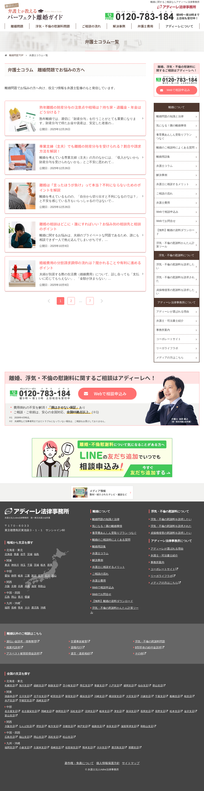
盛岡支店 (129, 685)
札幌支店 (10, 685)
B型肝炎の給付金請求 (148, 647)
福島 (36, 554)
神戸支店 (82, 726)
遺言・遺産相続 (80, 653)
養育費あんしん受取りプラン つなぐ (174, 136)
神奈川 (15, 564)
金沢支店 (189, 711)
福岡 (7, 607)
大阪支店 (10, 726)
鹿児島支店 (117, 747)
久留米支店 (40, 747)
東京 (7, 564)
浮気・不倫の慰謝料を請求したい (175, 266)
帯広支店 (85, 685)
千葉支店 (160, 696)
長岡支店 (145, 711)
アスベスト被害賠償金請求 (22, 653)
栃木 (43, 564)
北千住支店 (40, 696)
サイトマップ (131, 763)
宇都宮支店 (25, 700)
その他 (139, 653)
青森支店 (99, 685)
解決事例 (119, 26)
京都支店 (68, 726)
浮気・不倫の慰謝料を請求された (175, 279)
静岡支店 (61, 711)
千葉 (29, 564)
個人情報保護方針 (108, 763)
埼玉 (23, 564)
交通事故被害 (79, 641)
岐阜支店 (104, 711)
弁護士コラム (164, 165)
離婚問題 (17, 26)
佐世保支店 (71, 747)
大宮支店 (131, 696)
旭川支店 (24, 685)
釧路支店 (53, 685)
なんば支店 (25, 726)
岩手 (23, 554)
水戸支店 (10, 700)
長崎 (13, 607)
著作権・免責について (79, 763)
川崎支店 (99, 696)
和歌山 (42, 586)
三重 (27, 575)
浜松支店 (75, 711)
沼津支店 (90, 711)
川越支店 (145, 696)
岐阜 (20, 575)
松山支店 (68, 736)
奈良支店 (111, 726)
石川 (47, 575)
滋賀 (33, 586)
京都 (13, 586)
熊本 (20, 607)
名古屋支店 (11, 711)
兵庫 (20, 586)
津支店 (118, 711)
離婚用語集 (163, 156)
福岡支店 (10, 747)
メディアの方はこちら (170, 357)
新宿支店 (70, 696)
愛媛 (27, 596)
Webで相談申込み (178, 90)
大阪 (7, 586)
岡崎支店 (46, 711)
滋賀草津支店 (128, 726)
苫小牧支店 (69, 685)
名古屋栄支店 (29, 711)
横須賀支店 (115, 696)
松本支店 (175, 711)
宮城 (29, 554)
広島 (7, 596)
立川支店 (24, 696)
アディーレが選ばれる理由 (172, 311)
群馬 (49, 564)
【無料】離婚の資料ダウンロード (175, 232)
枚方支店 (53, 726)
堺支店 (40, 726)
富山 (54, 575)
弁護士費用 (145, 26)
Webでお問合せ (166, 220)
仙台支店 (143, 685)
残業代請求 (13, 647)
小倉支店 (24, 747)
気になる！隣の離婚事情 (171, 125)
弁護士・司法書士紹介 (170, 320)
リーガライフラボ (167, 348)
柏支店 (188, 696)
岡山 (13, 596)
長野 (40, 575)
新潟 (33, 575)
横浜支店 (85, 696)
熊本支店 (87, 747)
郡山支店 (158, 685)
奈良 (27, 586)
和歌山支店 (146, 726)
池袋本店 (10, 696)
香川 (20, 596)
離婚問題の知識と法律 (170, 116)
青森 (16, 554)
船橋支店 (175, 696)
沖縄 (43, 607)
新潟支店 (131, 711)
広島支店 (10, 736)
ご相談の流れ (91, 26)
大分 (27, 607)
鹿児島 (35, 607)
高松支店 (53, 736)
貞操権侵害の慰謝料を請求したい (175, 291)
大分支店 (102, 747)
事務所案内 (163, 329)
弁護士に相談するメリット (172, 184)
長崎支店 (56, 747)
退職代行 (76, 647)
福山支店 (24, 736)
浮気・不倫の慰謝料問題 (52, 26)
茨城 (36, 564)
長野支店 (160, 711)
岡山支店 (39, 736)
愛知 (7, 575)
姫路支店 (97, 726)
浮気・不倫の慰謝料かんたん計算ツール (175, 244)
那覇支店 (134, 747)
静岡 (13, 575)
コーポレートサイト (168, 339)
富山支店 (10, 715)
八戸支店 (114, 685)
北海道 (8, 554)
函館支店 (39, 685)
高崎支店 (41, 700)
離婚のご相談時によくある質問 (175, 147)
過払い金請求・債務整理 (21, 641)
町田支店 (56, 696)
